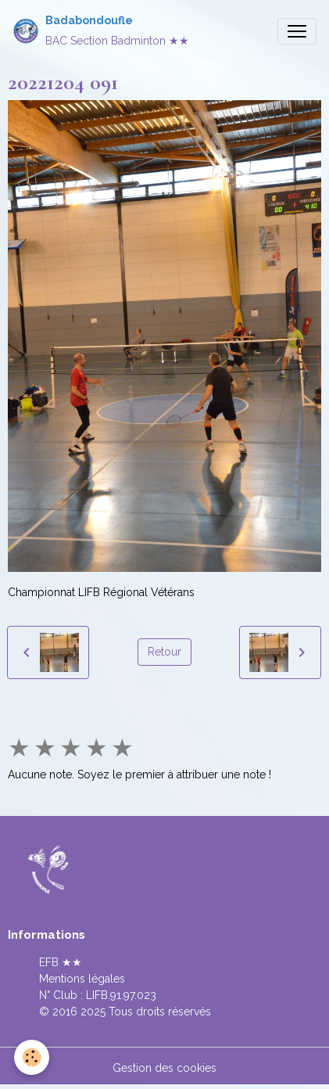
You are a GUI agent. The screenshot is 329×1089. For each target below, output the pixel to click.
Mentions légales (82, 978)
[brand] (101, 31)
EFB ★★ (60, 962)
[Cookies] (31, 1057)
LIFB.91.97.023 (121, 995)
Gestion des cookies (164, 1068)
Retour (164, 651)
